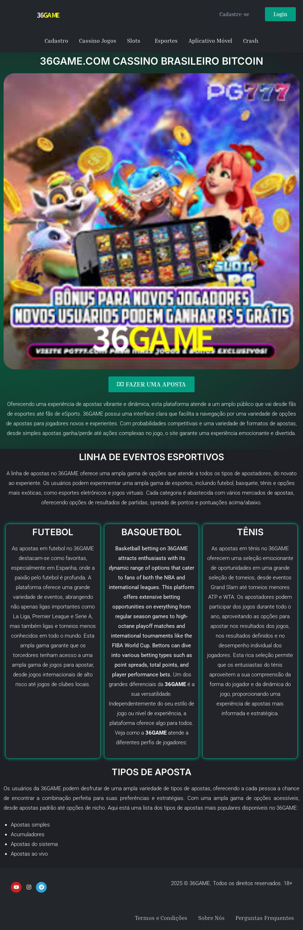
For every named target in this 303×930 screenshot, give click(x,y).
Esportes (166, 40)
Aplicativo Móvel (210, 40)
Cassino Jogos (97, 40)
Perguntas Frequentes (265, 918)
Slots (133, 40)
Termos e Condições (161, 918)
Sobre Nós (211, 918)
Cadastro (56, 40)
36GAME (279, 548)
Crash (250, 40)
